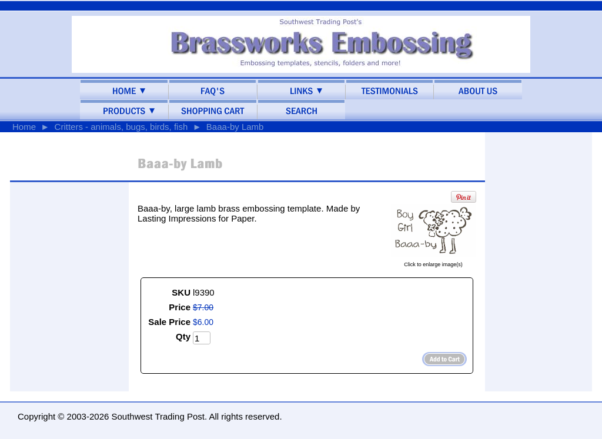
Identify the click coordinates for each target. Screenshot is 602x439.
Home (24, 127)
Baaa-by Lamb (235, 127)
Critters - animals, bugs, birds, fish (121, 127)
